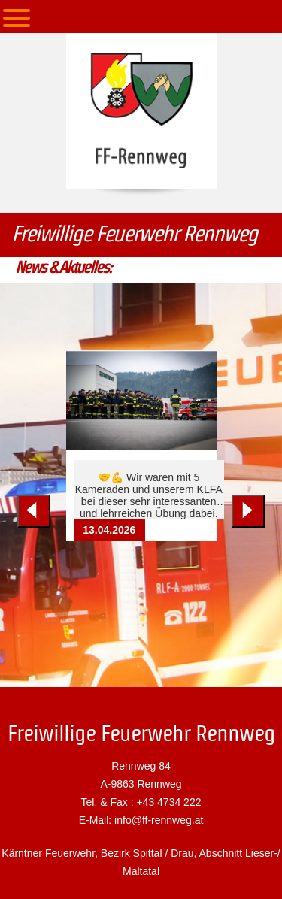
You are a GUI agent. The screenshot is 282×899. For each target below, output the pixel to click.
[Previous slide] (33, 511)
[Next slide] (248, 511)
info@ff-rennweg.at (158, 820)
